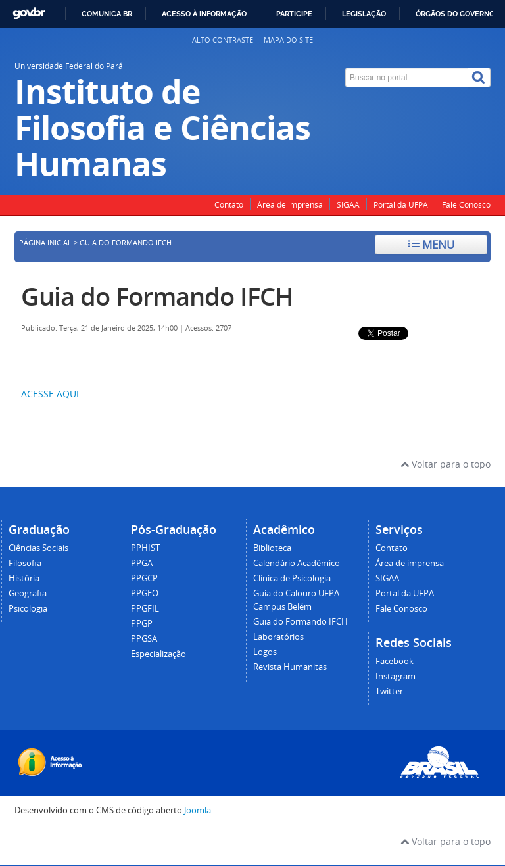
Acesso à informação (204, 13)
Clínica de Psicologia (292, 578)
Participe (294, 13)
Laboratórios (278, 636)
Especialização (158, 654)
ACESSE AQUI (50, 393)
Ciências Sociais (38, 548)
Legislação (364, 13)
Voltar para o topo (445, 464)
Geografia (28, 593)
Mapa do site (288, 40)
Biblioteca (272, 548)
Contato (228, 204)
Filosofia (25, 563)
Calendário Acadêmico (296, 563)
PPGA (142, 563)
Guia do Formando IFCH (157, 296)
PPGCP (144, 578)
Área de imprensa (290, 204)
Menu (431, 244)
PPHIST (145, 548)
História (24, 578)
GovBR (28, 13)
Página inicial (45, 242)
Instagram (395, 676)
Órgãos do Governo (455, 13)
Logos (265, 652)
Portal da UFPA (400, 204)
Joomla (197, 810)
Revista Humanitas (290, 667)
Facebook (394, 661)
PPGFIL (145, 608)
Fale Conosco (466, 204)
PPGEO (144, 593)
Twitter (389, 691)
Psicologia (28, 608)
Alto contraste (222, 40)
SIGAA (348, 204)
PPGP (142, 623)
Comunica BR (107, 13)
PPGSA (144, 638)
